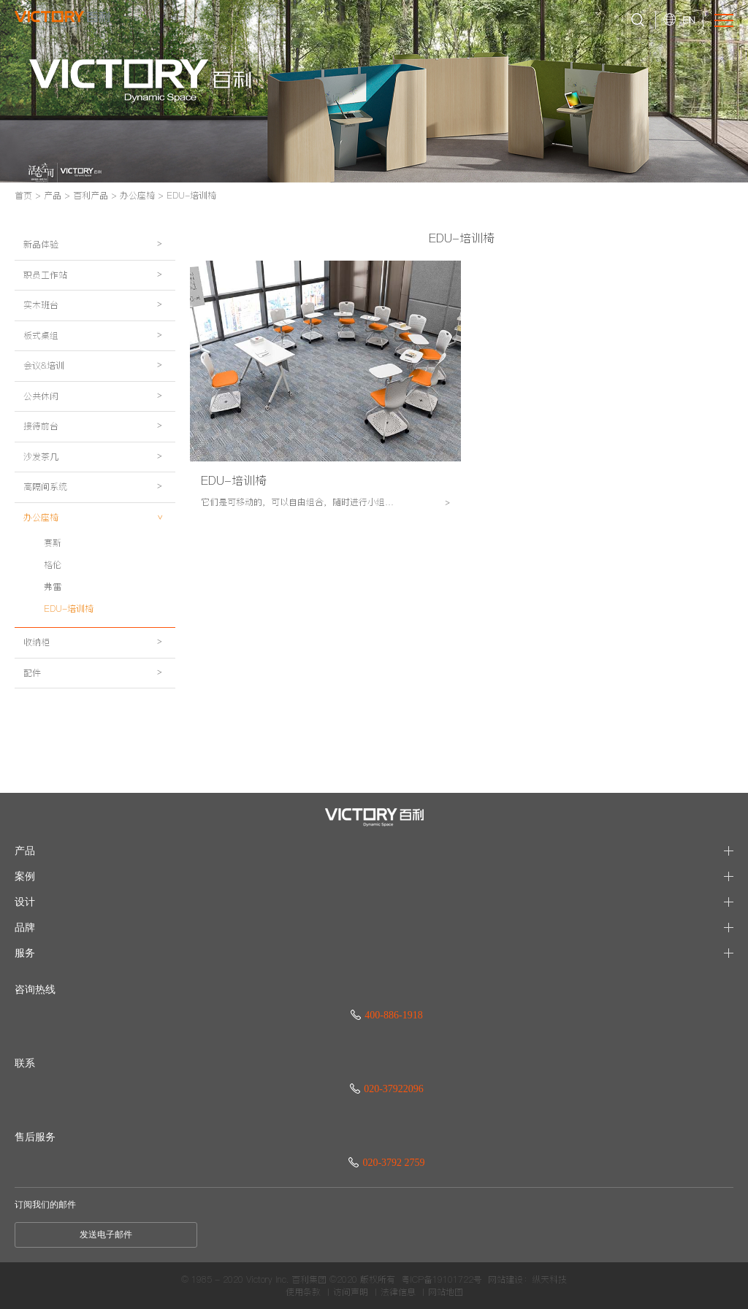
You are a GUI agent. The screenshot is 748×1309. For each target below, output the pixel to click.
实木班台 (96, 322)
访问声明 (350, 1292)
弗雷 (52, 656)
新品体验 (96, 248)
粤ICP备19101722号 (441, 1279)
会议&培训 (96, 397)
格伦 (52, 634)
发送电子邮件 (106, 1234)
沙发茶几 (96, 508)
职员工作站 (96, 285)
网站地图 (445, 1292)
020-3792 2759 (386, 1162)
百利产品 (90, 195)
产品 (52, 195)
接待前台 (96, 471)
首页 (23, 195)
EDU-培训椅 (191, 195)
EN (688, 19)
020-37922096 (387, 1088)
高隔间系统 (96, 546)
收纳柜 (96, 715)
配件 (96, 752)
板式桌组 (96, 359)
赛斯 (52, 612)
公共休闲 (96, 434)
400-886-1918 (386, 1015)
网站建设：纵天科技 (527, 1279)
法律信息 (398, 1292)
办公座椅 (137, 195)
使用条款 (303, 1292)
